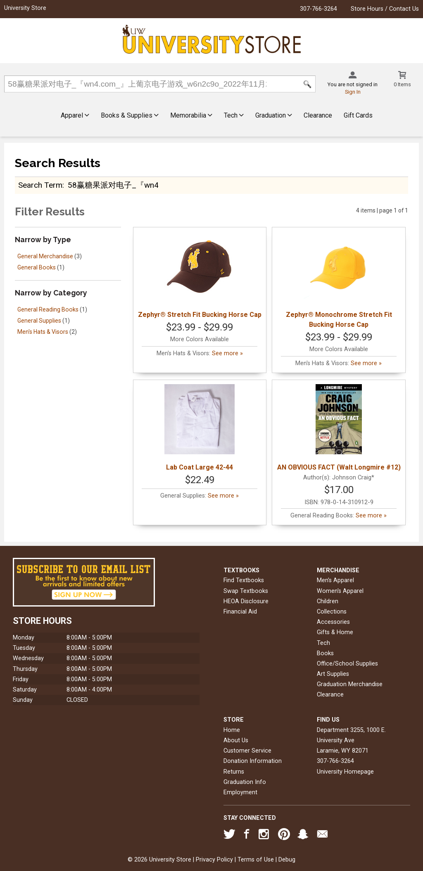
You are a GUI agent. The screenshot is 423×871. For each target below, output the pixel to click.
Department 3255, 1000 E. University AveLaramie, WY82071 (351, 740)
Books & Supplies (130, 115)
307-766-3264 (318, 8)
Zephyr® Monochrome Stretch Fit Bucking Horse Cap (339, 279)
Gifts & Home (335, 632)
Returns (233, 771)
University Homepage (345, 771)
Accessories (333, 622)
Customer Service (247, 750)
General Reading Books (47, 309)
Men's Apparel (335, 580)
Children (327, 601)
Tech (234, 115)
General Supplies (39, 320)
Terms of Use (256, 859)
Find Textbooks (243, 580)
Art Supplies (333, 673)
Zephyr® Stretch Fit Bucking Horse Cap (199, 275)
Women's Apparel (340, 591)
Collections (332, 611)
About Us (235, 740)
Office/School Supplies (347, 663)
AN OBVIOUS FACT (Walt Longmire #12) (339, 427)
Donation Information (252, 761)
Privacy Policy (214, 859)
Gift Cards (358, 115)
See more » (227, 353)
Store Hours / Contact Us (385, 8)
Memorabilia (191, 115)
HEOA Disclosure (246, 601)
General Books (36, 267)
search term (40, 185)
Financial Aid (240, 611)
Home (231, 730)
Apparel (75, 115)
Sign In (353, 92)
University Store (25, 8)
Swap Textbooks (245, 591)
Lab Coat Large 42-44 (199, 427)
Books (325, 653)
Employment (240, 792)
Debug (286, 859)
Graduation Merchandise (350, 684)
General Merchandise (45, 256)
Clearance (318, 115)
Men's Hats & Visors (42, 331)
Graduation (273, 115)
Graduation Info (244, 782)
